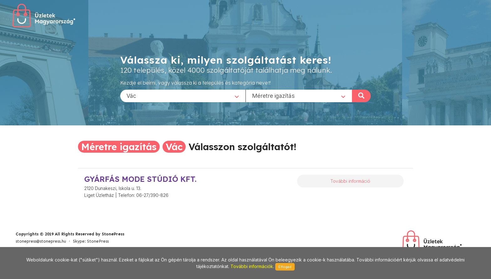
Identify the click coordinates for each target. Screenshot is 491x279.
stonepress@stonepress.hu (41, 241)
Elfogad (285, 267)
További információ (350, 181)
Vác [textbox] (131, 95)
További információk (251, 266)
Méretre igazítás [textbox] (273, 95)
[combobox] (183, 95)
